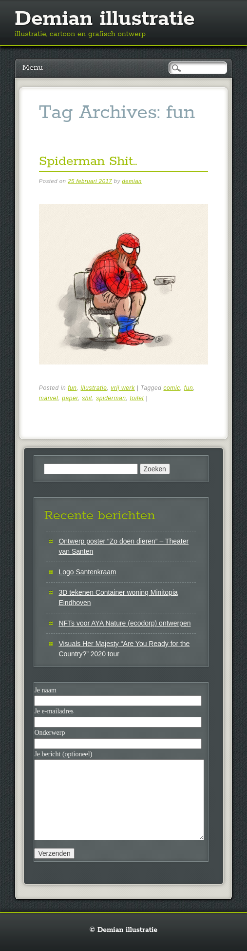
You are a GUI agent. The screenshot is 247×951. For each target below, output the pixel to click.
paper (70, 398)
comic (171, 387)
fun (72, 387)
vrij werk (122, 387)
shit (87, 398)
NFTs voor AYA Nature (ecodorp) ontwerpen (124, 623)
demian (132, 181)
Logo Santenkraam (87, 572)
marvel (48, 398)
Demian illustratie (105, 19)
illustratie (94, 387)
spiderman (111, 398)
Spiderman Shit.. (88, 161)
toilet (137, 398)
